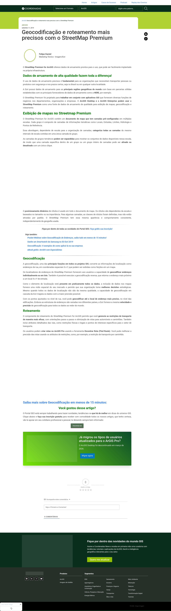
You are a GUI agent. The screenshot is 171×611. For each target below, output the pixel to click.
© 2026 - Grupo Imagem (137, 606)
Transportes (110, 593)
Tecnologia (131, 590)
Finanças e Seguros (112, 586)
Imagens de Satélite (66, 582)
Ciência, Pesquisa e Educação (94, 592)
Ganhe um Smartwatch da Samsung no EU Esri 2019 (50, 242)
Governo (109, 583)
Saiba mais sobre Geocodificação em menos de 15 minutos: (65, 402)
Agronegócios (89, 583)
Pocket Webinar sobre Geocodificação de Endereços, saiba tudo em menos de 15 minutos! (66, 238)
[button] (146, 34)
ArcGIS (24, 20)
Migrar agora (87, 456)
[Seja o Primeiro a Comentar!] (82, 507)
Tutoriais (131, 597)
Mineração (131, 583)
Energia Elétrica (90, 595)
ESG (86, 579)
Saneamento (110, 579)
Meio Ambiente (133, 579)
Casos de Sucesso (108, 2)
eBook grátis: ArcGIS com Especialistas (44, 250)
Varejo (108, 590)
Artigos (94, 2)
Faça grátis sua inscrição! (101, 229)
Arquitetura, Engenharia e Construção (93, 587)
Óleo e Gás (109, 597)
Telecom (131, 586)
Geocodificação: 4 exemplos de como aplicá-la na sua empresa (55, 246)
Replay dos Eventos (139, 2)
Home (84, 2)
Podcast (124, 2)
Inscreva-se (77, 426)
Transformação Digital (135, 593)
